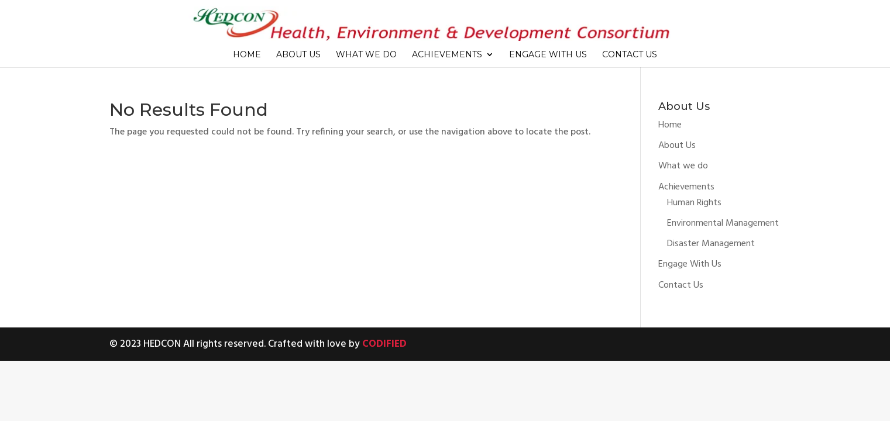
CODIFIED (384, 344)
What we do (366, 55)
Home (247, 55)
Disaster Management (711, 243)
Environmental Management (723, 223)
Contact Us (629, 55)
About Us (298, 55)
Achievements (447, 55)
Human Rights (694, 202)
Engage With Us (548, 55)
